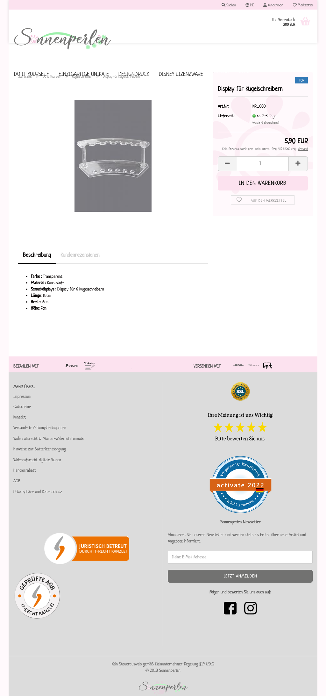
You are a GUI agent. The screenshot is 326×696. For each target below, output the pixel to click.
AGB (16, 481)
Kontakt (19, 417)
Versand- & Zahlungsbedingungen (39, 427)
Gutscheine (22, 406)
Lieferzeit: (226, 115)
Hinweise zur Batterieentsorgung (39, 449)
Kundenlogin (273, 5)
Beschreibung (37, 254)
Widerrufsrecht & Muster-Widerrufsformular (49, 438)
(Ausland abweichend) (265, 122)
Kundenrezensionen (79, 254)
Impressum (22, 396)
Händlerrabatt (24, 470)
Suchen (229, 5)
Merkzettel (303, 5)
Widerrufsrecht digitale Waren (37, 460)
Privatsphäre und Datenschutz (37, 491)
